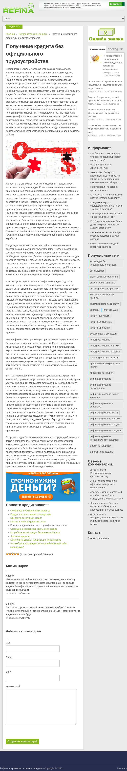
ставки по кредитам (100, 445)
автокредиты (97, 270)
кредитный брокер (100, 327)
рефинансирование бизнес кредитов (104, 396)
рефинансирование (100, 378)
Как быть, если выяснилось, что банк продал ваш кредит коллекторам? (105, 156)
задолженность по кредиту (104, 304)
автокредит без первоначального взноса (103, 263)
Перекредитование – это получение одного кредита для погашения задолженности (112, 62)
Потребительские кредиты (33, 34)
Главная (10, 34)
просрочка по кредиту (101, 372)
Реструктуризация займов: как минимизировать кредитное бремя (106, 520)
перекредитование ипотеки (104, 345)
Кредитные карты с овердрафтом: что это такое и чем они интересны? (106, 205)
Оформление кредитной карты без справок (33, 528)
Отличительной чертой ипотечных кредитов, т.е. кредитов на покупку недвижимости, (105, 84)
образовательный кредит (103, 333)
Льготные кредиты (20, 536)
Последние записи (115, 50)
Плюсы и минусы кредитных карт (28, 521)
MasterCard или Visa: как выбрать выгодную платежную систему (106, 495)
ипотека (94, 309)
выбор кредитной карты (102, 282)
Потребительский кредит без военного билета (35, 532)
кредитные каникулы (101, 321)
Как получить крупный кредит (26, 518)
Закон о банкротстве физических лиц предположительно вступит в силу (104, 128)
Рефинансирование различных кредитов (22, 768)
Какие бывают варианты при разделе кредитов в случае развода (105, 235)
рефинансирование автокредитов (100, 386)
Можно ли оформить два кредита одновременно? (103, 484)
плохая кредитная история (104, 357)
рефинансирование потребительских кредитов (104, 438)
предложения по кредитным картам (105, 365)
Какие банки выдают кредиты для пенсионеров (35, 539)
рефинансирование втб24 (104, 412)
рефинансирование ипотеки (105, 418)
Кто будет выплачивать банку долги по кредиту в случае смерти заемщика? (106, 224)
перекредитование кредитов (105, 351)
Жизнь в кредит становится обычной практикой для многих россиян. (103, 113)
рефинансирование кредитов (105, 430)
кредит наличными (100, 315)
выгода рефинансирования (104, 288)
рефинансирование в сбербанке (101, 405)
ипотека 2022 (111, 309)
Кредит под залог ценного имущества (30, 514)
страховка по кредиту (101, 451)
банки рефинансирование (104, 276)
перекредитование (100, 339)
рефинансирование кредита (105, 424)
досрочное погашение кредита (102, 296)
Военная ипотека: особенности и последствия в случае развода (106, 506)
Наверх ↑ (122, 768)
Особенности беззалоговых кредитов (30, 510)
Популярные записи (97, 50)
